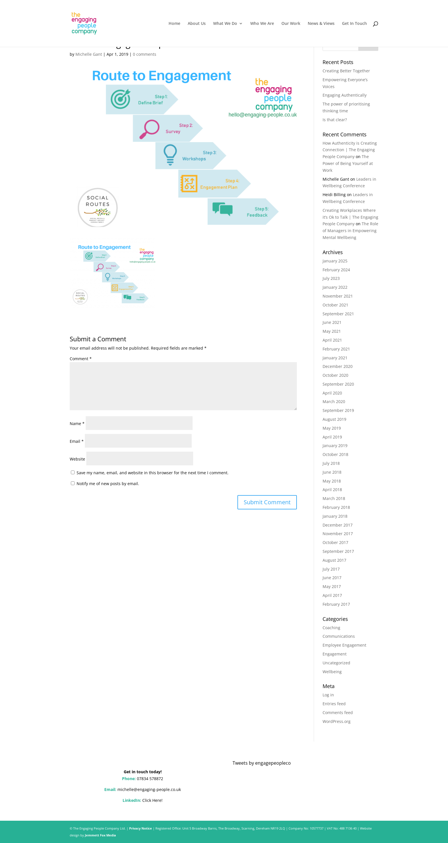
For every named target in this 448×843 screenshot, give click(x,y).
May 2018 (332, 481)
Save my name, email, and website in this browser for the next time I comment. (153, 472)
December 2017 (338, 525)
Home (174, 23)
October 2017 (335, 542)
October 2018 (335, 454)
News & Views (321, 23)
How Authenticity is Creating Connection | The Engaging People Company (350, 150)
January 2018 (335, 516)
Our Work (290, 23)
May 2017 (332, 586)
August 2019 (334, 419)
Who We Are (262, 23)
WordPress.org (337, 721)
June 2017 (332, 577)
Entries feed (334, 703)
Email (77, 441)
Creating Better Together (346, 70)
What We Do (225, 23)
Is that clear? (335, 119)
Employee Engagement (344, 645)
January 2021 (335, 357)
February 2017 (336, 604)
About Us (197, 23)
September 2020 (338, 384)
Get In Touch (354, 23)
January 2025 (335, 261)
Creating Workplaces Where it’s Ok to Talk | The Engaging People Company (350, 217)
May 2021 (332, 331)
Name (77, 423)
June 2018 (332, 472)
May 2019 (332, 428)
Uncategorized (336, 662)
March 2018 (334, 498)
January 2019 (335, 445)
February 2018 (336, 507)
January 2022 (335, 287)
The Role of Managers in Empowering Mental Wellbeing (350, 230)
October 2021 (335, 305)
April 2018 (332, 489)
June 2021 (332, 322)
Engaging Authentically (345, 95)
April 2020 (332, 393)
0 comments (144, 54)
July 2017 (331, 569)
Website (77, 459)
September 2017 (338, 551)
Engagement (335, 654)
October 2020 (335, 375)
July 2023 (331, 278)
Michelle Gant (88, 54)
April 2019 (332, 437)
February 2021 (336, 349)
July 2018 (331, 463)
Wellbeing (332, 671)
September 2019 (338, 410)
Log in (328, 694)
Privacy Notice (140, 828)
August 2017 (334, 560)
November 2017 (338, 533)
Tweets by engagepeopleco (262, 763)
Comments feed (338, 712)
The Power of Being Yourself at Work (348, 163)
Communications (339, 636)
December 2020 (338, 366)
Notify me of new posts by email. (108, 483)
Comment (81, 358)
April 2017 (332, 595)
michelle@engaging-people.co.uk (149, 789)
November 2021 (338, 296)
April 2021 (332, 340)
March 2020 (334, 401)
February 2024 (336, 269)
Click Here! (152, 800)
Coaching (331, 627)
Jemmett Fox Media (100, 835)
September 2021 (338, 313)
